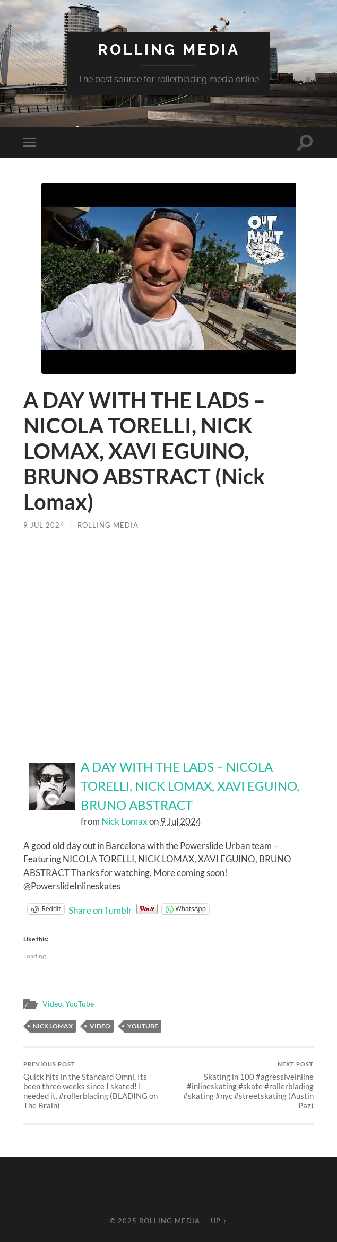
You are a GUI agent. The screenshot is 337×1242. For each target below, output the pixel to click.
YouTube (79, 1004)
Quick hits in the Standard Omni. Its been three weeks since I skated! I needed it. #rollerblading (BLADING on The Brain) (94, 1085)
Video (52, 1004)
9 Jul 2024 (44, 525)
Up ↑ (219, 1221)
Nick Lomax (124, 821)
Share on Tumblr (100, 909)
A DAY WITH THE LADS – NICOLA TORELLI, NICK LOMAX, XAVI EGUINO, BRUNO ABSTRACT (190, 785)
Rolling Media (169, 49)
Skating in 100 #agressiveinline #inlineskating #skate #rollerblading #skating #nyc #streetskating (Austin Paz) (242, 1085)
